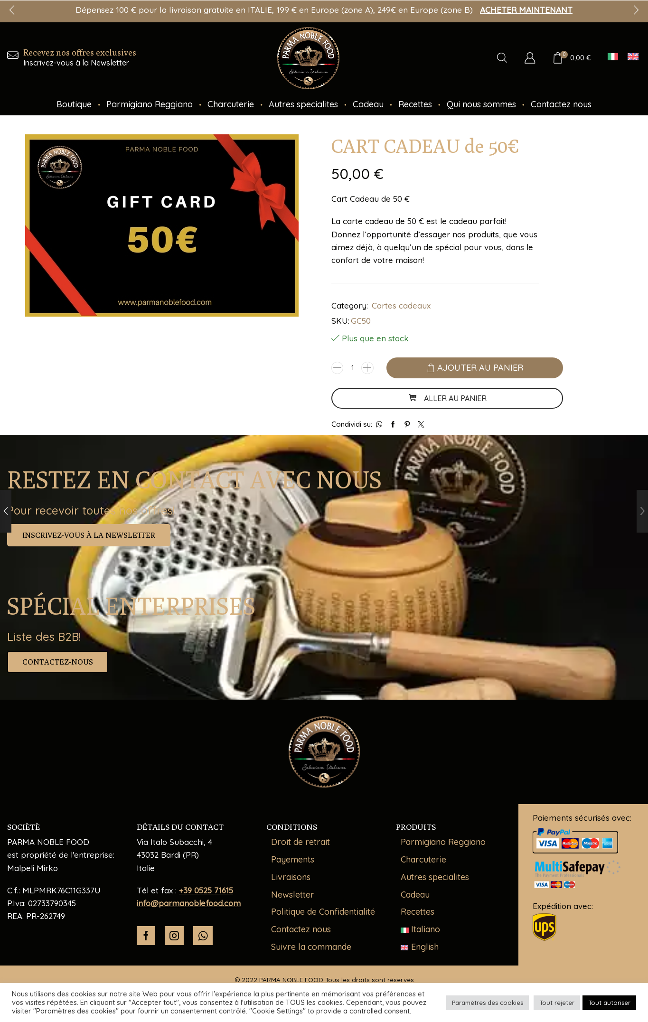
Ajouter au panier (480, 367)
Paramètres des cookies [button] (487, 1002)
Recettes (415, 104)
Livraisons (290, 877)
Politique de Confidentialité (323, 911)
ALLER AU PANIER (447, 398)
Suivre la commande (311, 946)
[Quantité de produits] (352, 368)
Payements (292, 859)
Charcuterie (230, 104)
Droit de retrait (300, 841)
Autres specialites (303, 104)
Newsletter (292, 894)
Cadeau (368, 104)
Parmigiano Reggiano (149, 104)
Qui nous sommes (481, 104)
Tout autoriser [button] (609, 1002)
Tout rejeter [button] (556, 1002)
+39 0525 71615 (206, 890)
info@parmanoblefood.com (189, 903)
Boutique (74, 104)
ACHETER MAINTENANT (526, 10)
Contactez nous (561, 104)
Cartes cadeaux (401, 305)
